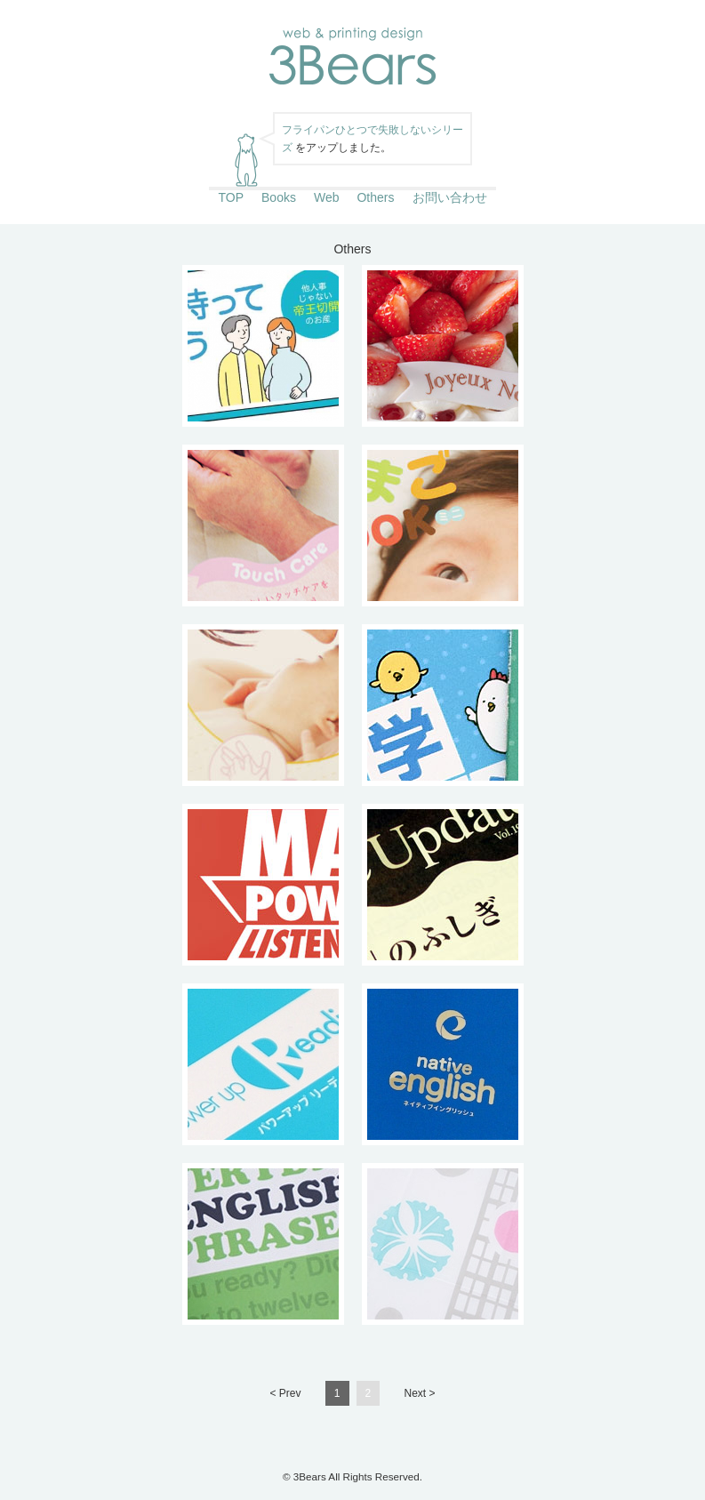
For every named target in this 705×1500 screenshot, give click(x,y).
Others (375, 197)
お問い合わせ (450, 197)
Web (327, 197)
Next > (420, 1393)
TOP (231, 197)
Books (278, 197)
